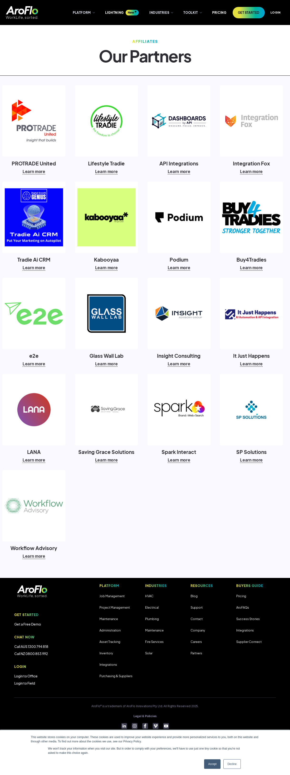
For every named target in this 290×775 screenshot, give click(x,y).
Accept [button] (212, 764)
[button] (83, 12)
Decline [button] (231, 764)
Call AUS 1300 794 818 (31, 646)
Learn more (34, 171)
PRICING (219, 13)
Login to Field (24, 683)
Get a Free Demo (27, 624)
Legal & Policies (145, 716)
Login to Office (26, 676)
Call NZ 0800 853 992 (31, 653)
